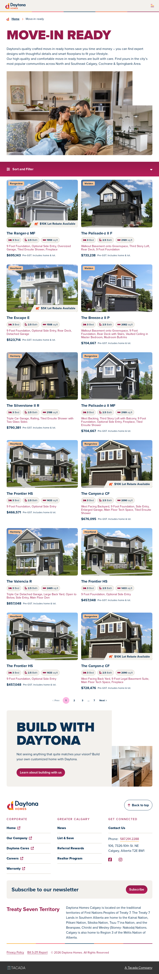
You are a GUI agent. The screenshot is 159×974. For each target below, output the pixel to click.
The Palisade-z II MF (98, 405)
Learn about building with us (41, 772)
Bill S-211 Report (37, 952)
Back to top (138, 805)
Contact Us (116, 828)
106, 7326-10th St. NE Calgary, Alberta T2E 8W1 (126, 848)
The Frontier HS (20, 493)
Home (15, 19)
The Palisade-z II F (96, 233)
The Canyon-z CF (95, 493)
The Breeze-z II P (95, 317)
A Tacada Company (138, 967)
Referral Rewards (70, 848)
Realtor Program (69, 858)
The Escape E (18, 317)
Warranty (16, 868)
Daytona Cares (20, 848)
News (61, 828)
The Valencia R (19, 581)
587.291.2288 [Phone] (129, 838)
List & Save (65, 838)
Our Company (19, 838)
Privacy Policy (15, 952)
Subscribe (136, 889)
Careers (15, 858)
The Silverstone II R (23, 405)
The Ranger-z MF (21, 233)
